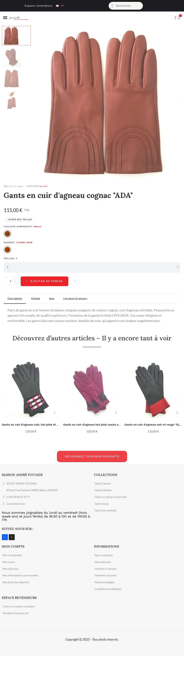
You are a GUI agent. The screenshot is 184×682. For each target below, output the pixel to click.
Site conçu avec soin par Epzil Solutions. (92, 674)
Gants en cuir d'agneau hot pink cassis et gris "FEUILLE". (102, 424)
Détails (35, 298)
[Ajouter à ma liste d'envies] (75, 281)
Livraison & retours (75, 298)
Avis (51, 298)
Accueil (43, 186)
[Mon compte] (175, 17)
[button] (35, 102)
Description (14, 298)
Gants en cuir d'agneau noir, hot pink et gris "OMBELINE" (41, 424)
